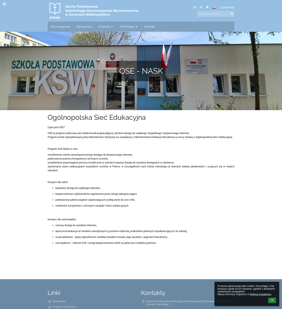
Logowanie (227, 7)
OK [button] (272, 300)
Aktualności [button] (84, 26)
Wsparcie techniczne (64, 306)
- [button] (201, 7)
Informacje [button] (129, 26)
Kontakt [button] (150, 26)
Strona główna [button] (60, 26)
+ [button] (195, 7)
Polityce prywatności (260, 294)
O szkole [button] (106, 26)
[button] (214, 7)
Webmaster (59, 301)
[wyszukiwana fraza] (215, 14)
